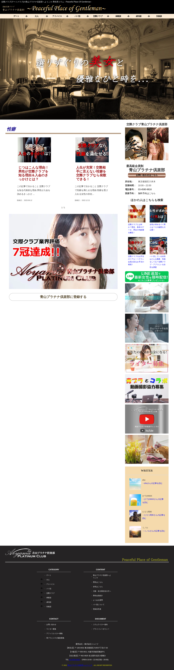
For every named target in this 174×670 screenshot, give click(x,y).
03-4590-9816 (145, 189)
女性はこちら (98, 587)
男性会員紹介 (98, 596)
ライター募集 (51, 629)
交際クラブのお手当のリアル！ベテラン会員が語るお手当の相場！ (136, 251)
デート (16, 16)
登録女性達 (97, 609)
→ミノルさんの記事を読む (153, 531)
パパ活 (77, 16)
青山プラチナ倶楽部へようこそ (102, 576)
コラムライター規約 (100, 624)
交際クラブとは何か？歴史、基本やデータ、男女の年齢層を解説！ (136, 219)
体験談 (118, 16)
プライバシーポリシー (101, 629)
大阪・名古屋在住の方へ (102, 591)
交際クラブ (98, 16)
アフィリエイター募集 (54, 633)
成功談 (139, 16)
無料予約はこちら (147, 193)
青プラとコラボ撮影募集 (55, 638)
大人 (37, 16)
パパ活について (98, 605)
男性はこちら (98, 582)
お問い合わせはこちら (147, 175)
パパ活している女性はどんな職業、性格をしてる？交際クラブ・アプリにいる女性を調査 (158, 252)
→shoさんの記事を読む (152, 483)
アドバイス (57, 16)
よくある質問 (98, 600)
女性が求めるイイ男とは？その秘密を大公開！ (158, 218)
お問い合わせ (51, 624)
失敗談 (159, 16)
